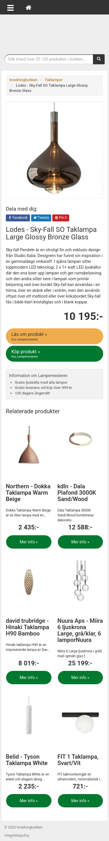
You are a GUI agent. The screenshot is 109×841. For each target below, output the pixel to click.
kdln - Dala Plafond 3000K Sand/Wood (77, 493)
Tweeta (41, 218)
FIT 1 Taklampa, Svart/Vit (78, 760)
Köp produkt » (55, 354)
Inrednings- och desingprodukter (54, 33)
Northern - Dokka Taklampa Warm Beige (28, 493)
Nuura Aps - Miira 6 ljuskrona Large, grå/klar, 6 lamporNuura (80, 630)
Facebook (18, 218)
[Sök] (99, 59)
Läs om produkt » (55, 336)
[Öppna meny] (10, 7)
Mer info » (29, 542)
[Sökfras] (48, 59)
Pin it (61, 218)
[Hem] (28, 7)
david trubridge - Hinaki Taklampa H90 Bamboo (27, 627)
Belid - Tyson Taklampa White (27, 760)
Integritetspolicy (16, 835)
